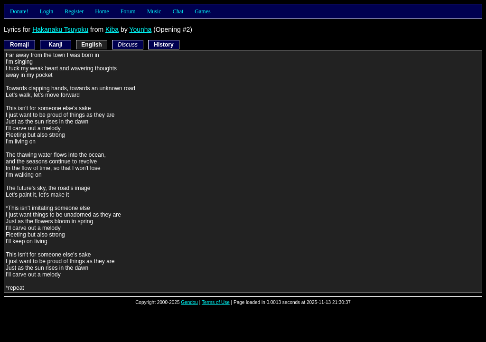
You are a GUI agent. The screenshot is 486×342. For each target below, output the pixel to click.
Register (74, 11)
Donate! (19, 11)
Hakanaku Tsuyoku (60, 29)
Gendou (189, 302)
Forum (128, 11)
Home (102, 11)
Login (47, 11)
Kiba (112, 29)
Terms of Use (216, 302)
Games (202, 11)
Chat (178, 11)
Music (154, 11)
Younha (140, 29)
